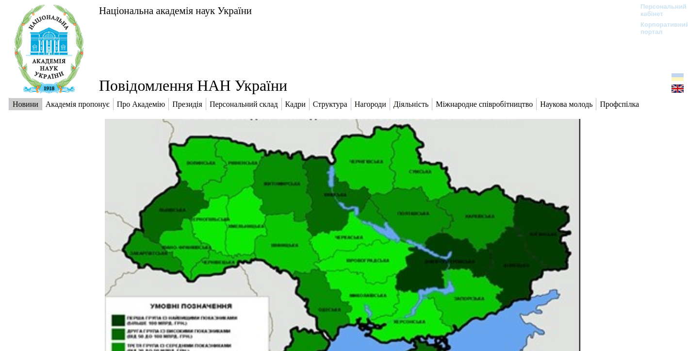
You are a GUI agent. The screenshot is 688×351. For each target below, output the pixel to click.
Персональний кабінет (658, 10)
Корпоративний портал (658, 28)
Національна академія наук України (175, 10)
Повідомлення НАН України (193, 85)
